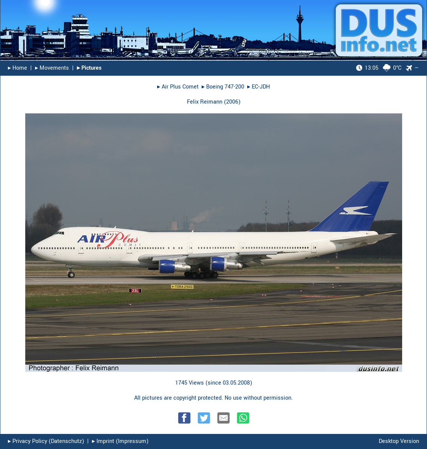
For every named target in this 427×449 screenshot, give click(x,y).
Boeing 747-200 (225, 87)
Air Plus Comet (180, 87)
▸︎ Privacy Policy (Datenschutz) (46, 441)
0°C (378, 68)
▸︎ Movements (52, 68)
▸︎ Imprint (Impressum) (120, 441)
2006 (232, 102)
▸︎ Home (17, 68)
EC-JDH (261, 87)
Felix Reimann (204, 102)
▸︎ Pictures (89, 68)
